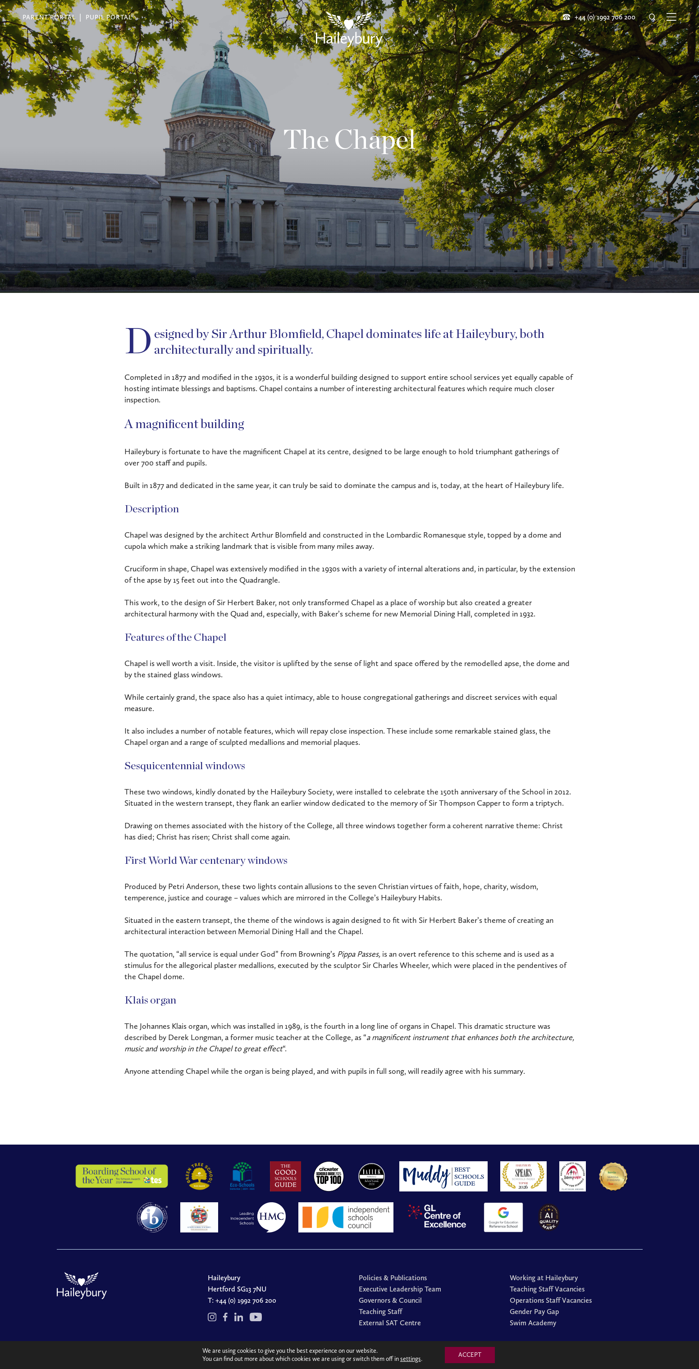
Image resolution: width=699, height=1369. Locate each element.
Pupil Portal (109, 17)
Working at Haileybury (544, 1277)
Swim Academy (533, 1323)
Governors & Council (390, 1300)
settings (410, 1359)
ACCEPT (469, 1355)
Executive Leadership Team (400, 1289)
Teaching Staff (380, 1311)
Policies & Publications (393, 1277)
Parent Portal (49, 17)
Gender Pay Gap (534, 1311)
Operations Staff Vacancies (551, 1300)
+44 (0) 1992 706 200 (245, 1300)
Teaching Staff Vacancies (547, 1289)
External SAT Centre (390, 1323)
